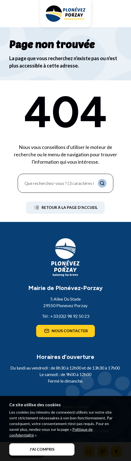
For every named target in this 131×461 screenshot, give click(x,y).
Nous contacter (65, 330)
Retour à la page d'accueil (65, 207)
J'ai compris (42, 449)
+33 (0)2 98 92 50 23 (69, 316)
